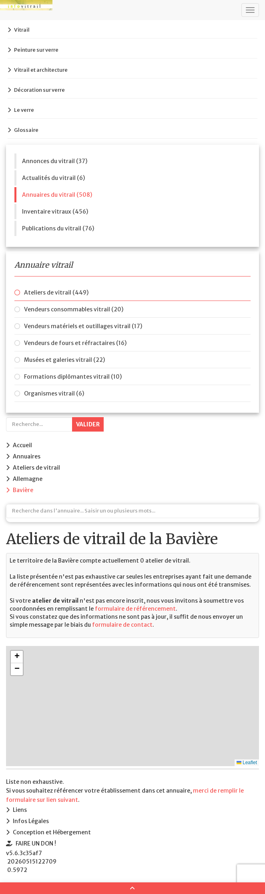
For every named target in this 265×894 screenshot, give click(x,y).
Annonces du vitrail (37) (54, 161)
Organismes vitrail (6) (54, 393)
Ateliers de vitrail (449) (56, 292)
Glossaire (26, 130)
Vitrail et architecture (41, 70)
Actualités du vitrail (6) (53, 178)
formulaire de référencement (135, 608)
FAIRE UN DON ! (36, 843)
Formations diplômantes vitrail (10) (73, 376)
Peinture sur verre (36, 49)
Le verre (24, 110)
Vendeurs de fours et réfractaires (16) (75, 343)
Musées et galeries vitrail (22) (64, 359)
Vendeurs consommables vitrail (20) (73, 309)
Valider (88, 424)
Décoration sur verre (39, 90)
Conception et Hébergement (52, 832)
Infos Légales (31, 821)
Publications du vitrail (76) (58, 228)
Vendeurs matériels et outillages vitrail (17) (83, 326)
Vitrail (22, 29)
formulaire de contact (122, 624)
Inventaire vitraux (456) (55, 211)
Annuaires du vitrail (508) (57, 194)
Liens (20, 809)
